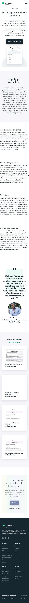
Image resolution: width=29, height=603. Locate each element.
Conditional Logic (13, 233)
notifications (22, 208)
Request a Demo (15, 48)
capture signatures (15, 145)
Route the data (23, 204)
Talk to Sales (14, 505)
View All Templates (14, 342)
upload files (11, 176)
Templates (14, 8)
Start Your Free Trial (14, 41)
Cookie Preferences (19, 576)
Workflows (6, 141)
